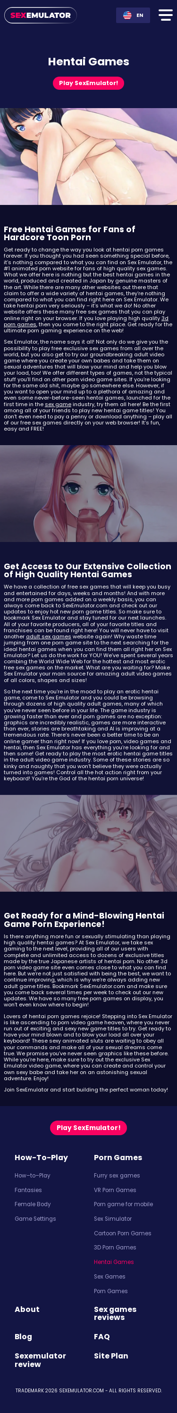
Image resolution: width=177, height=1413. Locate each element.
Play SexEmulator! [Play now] (88, 83)
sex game (58, 404)
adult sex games (48, 636)
